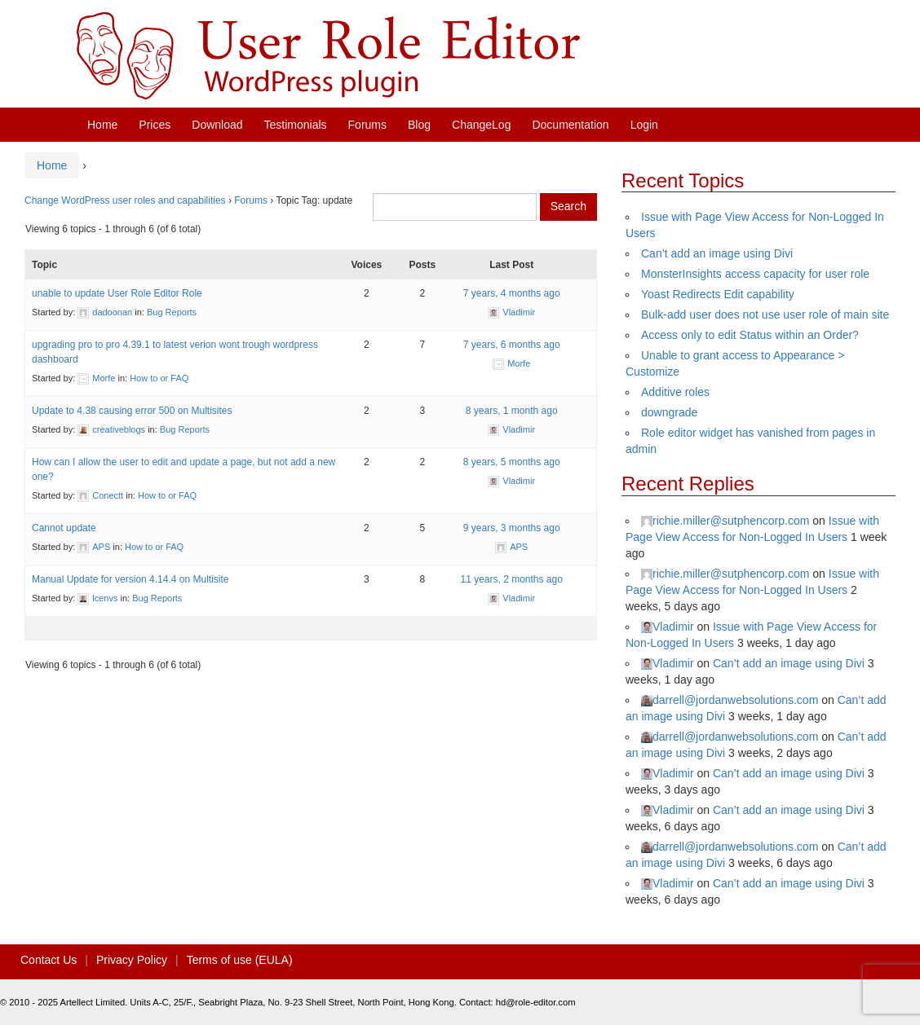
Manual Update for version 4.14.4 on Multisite (130, 579)
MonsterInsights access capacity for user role (755, 273)
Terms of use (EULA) (240, 959)
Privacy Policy (131, 959)
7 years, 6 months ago (511, 344)
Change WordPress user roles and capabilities (125, 200)
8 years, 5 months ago (511, 462)
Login (644, 124)
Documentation (570, 124)
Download (217, 124)
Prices (154, 124)
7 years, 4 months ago (511, 293)
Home (102, 124)
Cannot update (64, 528)
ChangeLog (481, 124)
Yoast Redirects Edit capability (717, 294)
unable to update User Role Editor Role (117, 293)
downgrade (669, 412)
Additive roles (675, 391)
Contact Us (48, 959)
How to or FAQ (159, 378)
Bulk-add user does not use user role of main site (765, 314)
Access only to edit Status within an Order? (750, 334)
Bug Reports (172, 312)
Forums (367, 124)
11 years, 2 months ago (511, 579)
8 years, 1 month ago (512, 410)
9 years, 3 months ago (511, 528)
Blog (419, 124)
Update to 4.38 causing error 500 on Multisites (132, 410)
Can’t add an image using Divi (717, 253)
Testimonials (295, 124)
